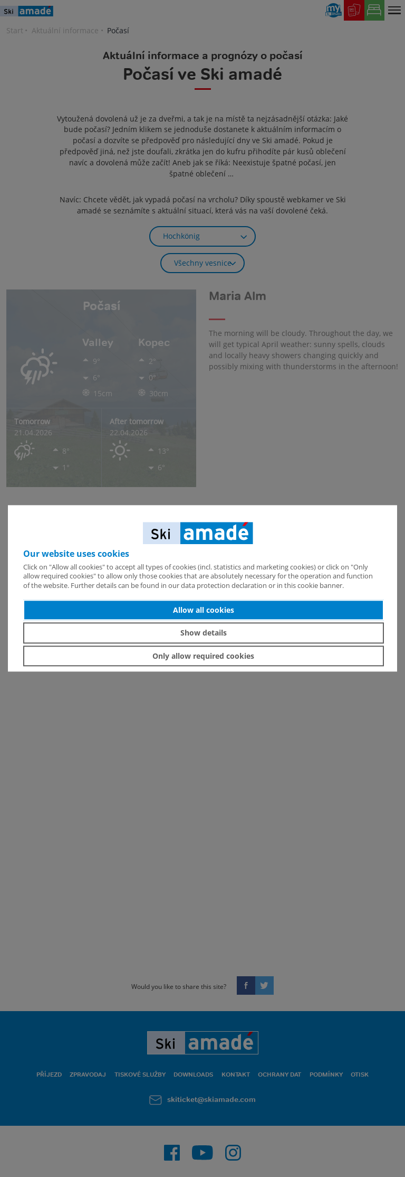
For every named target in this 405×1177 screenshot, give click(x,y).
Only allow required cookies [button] (203, 656)
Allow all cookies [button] (203, 610)
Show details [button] (203, 633)
